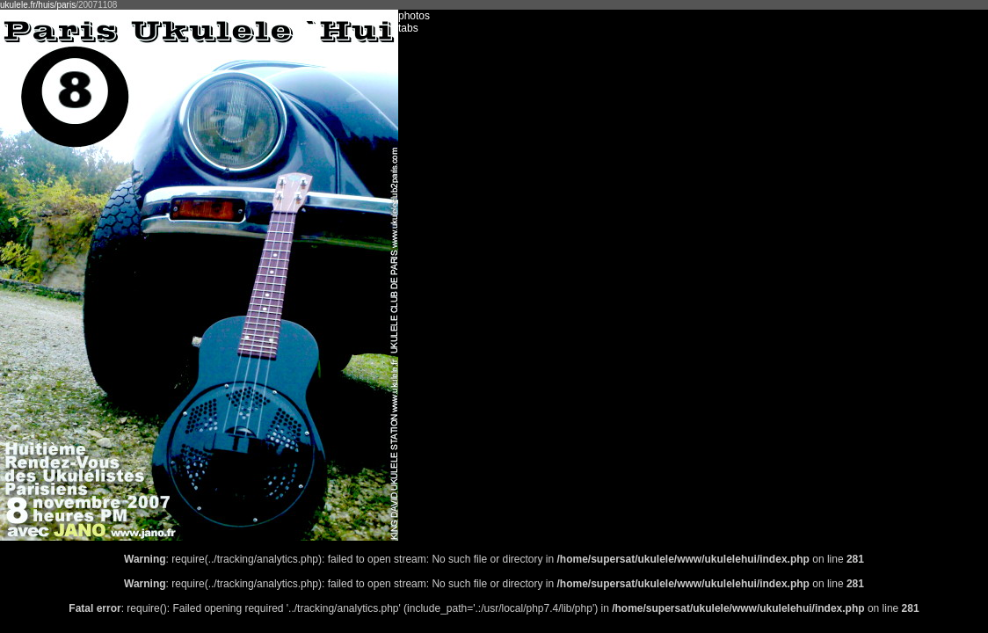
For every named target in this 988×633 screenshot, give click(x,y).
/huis (45, 5)
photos (414, 16)
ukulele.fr (18, 5)
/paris (65, 5)
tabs (408, 28)
